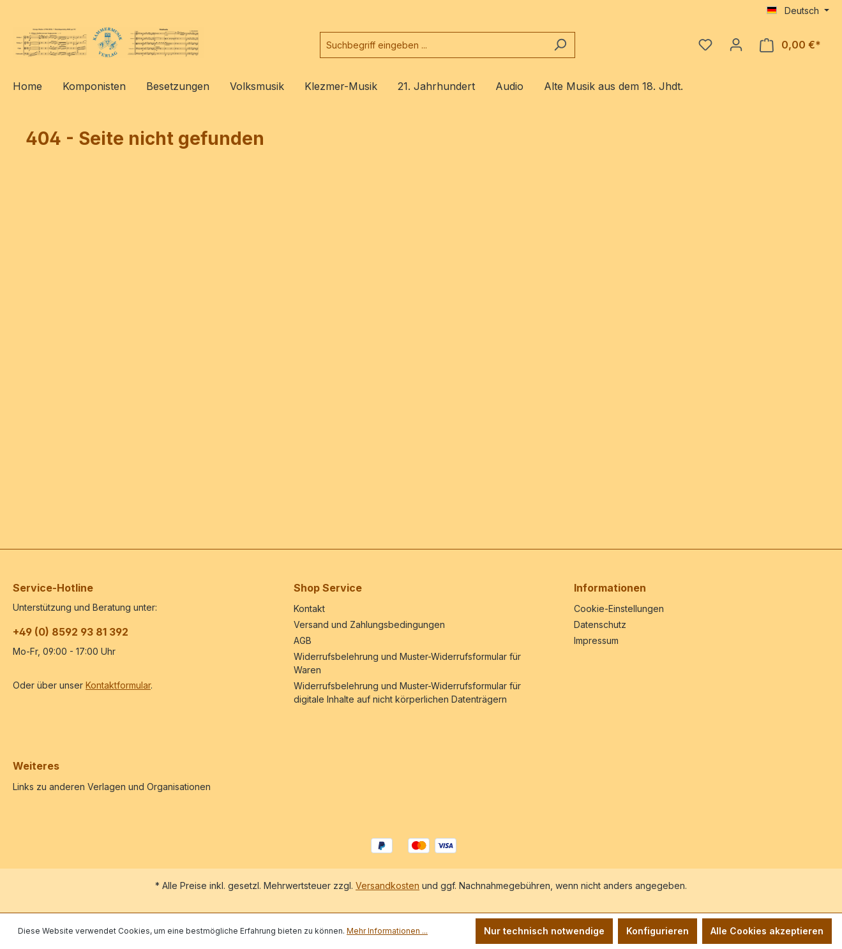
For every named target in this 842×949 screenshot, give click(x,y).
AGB (303, 640)
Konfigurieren (657, 930)
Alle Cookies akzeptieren (766, 930)
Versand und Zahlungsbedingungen (369, 624)
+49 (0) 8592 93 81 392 (70, 631)
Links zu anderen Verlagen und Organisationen (112, 786)
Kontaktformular (118, 685)
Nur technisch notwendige (544, 930)
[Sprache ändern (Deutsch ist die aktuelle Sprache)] (798, 11)
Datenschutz (600, 624)
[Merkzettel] (705, 44)
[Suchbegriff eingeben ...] (433, 45)
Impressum (596, 640)
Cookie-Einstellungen (619, 608)
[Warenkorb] (790, 45)
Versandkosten (387, 885)
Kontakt (309, 608)
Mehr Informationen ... (387, 931)
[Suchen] (560, 45)
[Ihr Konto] (736, 44)
